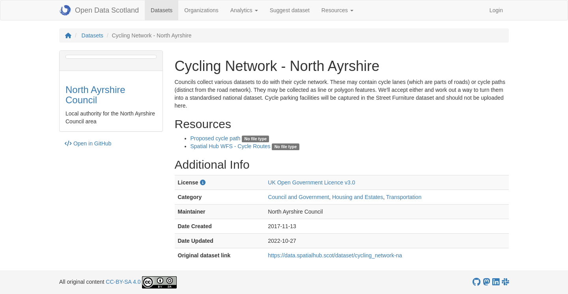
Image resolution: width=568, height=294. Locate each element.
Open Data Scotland (99, 10)
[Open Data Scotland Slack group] (505, 282)
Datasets (164, 9)
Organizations (201, 10)
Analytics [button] (244, 10)
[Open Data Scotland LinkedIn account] (495, 282)
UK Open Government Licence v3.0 (311, 182)
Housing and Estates (357, 197)
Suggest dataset (290, 10)
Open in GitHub (88, 143)
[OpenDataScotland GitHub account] (476, 282)
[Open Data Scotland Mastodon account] (486, 282)
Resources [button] (337, 10)
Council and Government (298, 197)
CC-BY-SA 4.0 (123, 282)
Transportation (404, 197)
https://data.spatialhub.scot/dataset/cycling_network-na (335, 255)
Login (496, 10)
